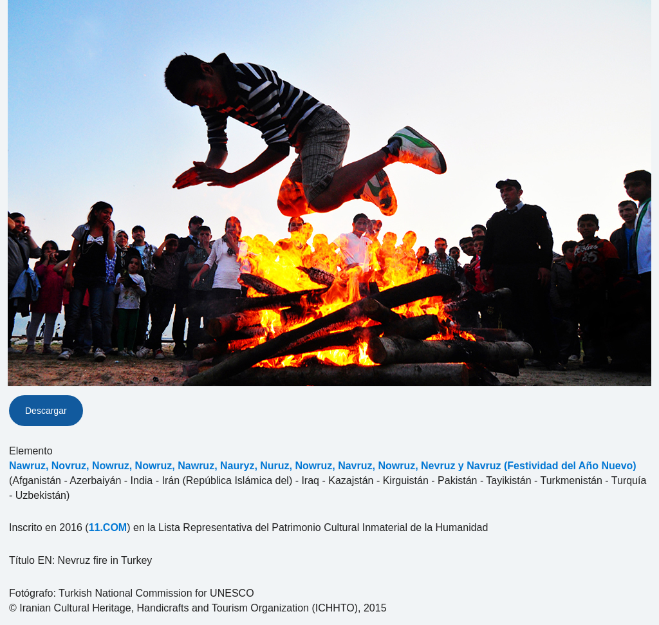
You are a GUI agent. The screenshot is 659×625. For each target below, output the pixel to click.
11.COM (108, 527)
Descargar (46, 411)
